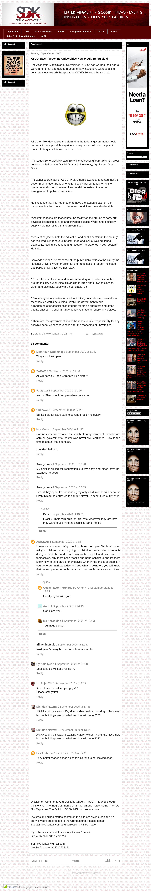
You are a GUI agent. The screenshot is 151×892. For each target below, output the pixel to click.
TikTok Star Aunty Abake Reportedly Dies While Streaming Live (142, 277)
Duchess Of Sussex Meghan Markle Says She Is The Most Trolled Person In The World (136, 372)
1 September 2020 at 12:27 (67, 429)
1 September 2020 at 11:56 (65, 390)
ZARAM (41, 371)
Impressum (12, 31)
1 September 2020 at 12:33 (69, 487)
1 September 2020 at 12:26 (65, 409)
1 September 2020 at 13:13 (69, 683)
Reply (39, 361)
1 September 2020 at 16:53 (78, 620)
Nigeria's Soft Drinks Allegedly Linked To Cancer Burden (136, 290)
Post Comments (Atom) (84, 872)
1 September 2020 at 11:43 (80, 351)
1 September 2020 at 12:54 (66, 541)
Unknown (42, 409)
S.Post (114, 31)
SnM (43, 36)
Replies (45, 508)
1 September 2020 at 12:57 (72, 644)
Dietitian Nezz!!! (46, 706)
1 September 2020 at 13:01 (67, 514)
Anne (46, 606)
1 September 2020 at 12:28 (69, 464)
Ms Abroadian (52, 620)
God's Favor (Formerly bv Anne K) (65, 587)
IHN (27, 31)
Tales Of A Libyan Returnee (21, 36)
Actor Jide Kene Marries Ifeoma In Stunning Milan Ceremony (142, 314)
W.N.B (101, 31)
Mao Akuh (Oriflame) (49, 351)
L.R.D (61, 31)
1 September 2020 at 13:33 (73, 706)
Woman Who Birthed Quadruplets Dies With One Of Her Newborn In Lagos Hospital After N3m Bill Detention (137, 345)
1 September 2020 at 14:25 (70, 753)
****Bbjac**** (44, 683)
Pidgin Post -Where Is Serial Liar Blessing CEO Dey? (142, 358)
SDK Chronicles (43, 31)
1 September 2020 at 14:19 (67, 606)
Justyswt (42, 390)
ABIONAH (42, 541)
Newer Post (39, 861)
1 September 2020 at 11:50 (63, 371)
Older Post (112, 861)
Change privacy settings (33, 887)
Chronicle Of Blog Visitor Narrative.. (141, 397)
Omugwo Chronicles (80, 31)
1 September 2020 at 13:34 (73, 729)
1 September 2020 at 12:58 (71, 664)
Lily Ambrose (44, 753)
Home (76, 861)
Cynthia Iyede (45, 664)
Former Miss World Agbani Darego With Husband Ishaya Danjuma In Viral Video (136, 386)
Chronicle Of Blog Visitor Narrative (141, 301)
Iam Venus (43, 429)
